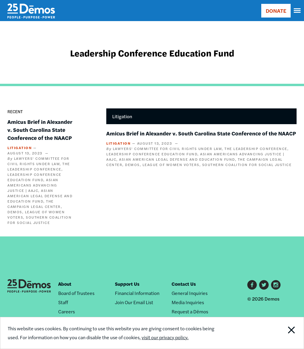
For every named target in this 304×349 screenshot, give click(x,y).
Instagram (276, 285)
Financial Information (137, 293)
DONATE (276, 10)
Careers (66, 311)
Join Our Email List (134, 302)
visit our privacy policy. (165, 337)
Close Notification (275, 333)
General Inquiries (190, 293)
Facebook (252, 285)
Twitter (264, 285)
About (64, 283)
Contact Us (184, 283)
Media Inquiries (188, 302)
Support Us (127, 283)
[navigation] (297, 10)
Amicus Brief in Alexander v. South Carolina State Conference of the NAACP (39, 129)
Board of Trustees (76, 293)
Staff (63, 302)
